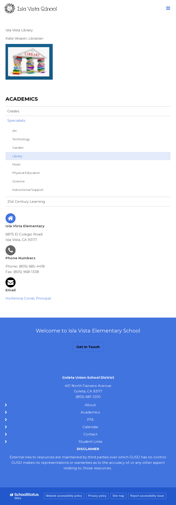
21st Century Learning (26, 201)
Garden (18, 147)
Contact (90, 434)
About (90, 405)
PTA (90, 419)
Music (16, 164)
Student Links (90, 441)
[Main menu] (168, 8)
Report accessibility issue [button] (147, 495)
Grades (13, 111)
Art (14, 130)
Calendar (90, 427)
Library (17, 156)
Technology (21, 139)
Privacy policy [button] (97, 495)
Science (18, 181)
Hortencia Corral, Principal (28, 298)
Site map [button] (118, 495)
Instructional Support (28, 190)
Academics (22, 99)
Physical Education (26, 173)
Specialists (16, 120)
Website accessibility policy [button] (64, 495)
